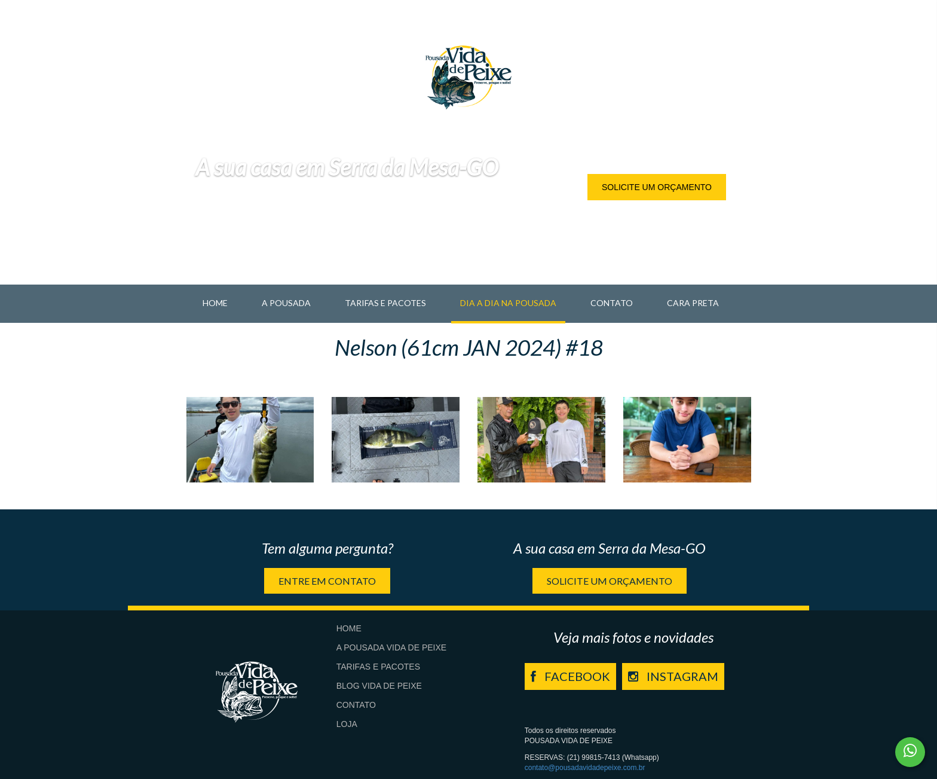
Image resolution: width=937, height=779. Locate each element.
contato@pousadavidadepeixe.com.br (585, 767)
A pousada (286, 303)
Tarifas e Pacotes (385, 303)
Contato (611, 303)
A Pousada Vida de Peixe (391, 647)
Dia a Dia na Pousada (508, 303)
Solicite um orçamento (657, 187)
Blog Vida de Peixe (379, 686)
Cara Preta (693, 303)
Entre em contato (327, 580)
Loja (346, 724)
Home (215, 303)
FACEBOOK (570, 676)
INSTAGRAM (673, 676)
